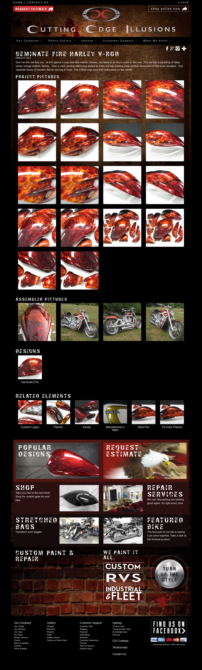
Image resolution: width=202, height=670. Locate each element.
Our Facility (19, 626)
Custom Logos (30, 427)
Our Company (29, 40)
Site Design (180, 644)
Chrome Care (118, 626)
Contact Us (38, 2)
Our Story (18, 635)
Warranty (84, 637)
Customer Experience (89, 640)
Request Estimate (124, 451)
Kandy (87, 427)
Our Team (18, 632)
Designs (50, 626)
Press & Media (20, 649)
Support (120, 40)
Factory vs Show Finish (57, 640)
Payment (84, 632)
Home (18, 2)
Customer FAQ (86, 626)
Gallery (61, 40)
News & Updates (21, 643)
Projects (50, 632)
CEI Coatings (120, 640)
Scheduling (85, 635)
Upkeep (88, 40)
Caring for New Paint (121, 629)
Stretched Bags (37, 523)
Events (17, 640)
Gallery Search (53, 637)
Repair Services (165, 491)
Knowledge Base (119, 632)
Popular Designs (35, 451)
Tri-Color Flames (172, 427)
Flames (58, 427)
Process (83, 643)
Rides (49, 635)
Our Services (19, 629)
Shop (25, 487)
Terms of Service (87, 646)
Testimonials (119, 647)
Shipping (83, 629)
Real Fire (143, 427)
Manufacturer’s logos (115, 428)
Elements (51, 629)
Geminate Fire (30, 382)
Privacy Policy (86, 649)
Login (183, 2)
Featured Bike (165, 523)
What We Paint (157, 40)
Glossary (116, 635)
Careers (17, 646)
